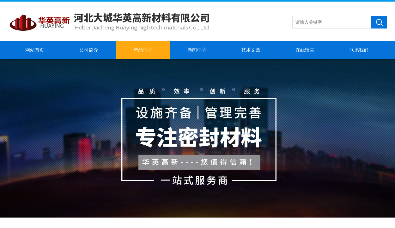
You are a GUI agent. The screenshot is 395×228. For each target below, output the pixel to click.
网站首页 (34, 50)
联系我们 (358, 50)
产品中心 (142, 50)
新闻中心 (196, 50)
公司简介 (88, 50)
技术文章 (250, 50)
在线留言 (304, 50)
